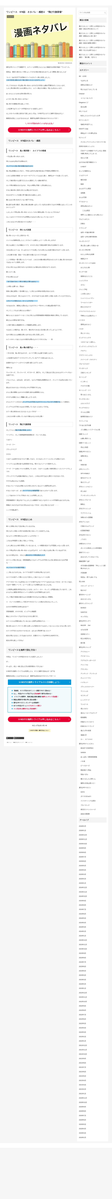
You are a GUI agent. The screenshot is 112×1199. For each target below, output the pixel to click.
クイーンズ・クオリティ (89, 359)
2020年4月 (82, 1129)
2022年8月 (82, 1010)
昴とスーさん (85, 333)
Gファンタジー (84, 120)
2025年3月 (82, 874)
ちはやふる (84, 81)
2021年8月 (82, 1063)
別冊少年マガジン (85, 452)
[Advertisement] (50, 1173)
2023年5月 (82, 971)
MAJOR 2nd (85, 625)
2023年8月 (82, 958)
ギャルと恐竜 (85, 412)
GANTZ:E (84, 612)
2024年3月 (82, 927)
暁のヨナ (84, 590)
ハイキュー (84, 682)
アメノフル (84, 665)
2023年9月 (82, 953)
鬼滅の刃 (84, 735)
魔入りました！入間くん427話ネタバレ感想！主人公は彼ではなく (92, 49)
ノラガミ (84, 539)
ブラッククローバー (87, 687)
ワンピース (10, 738)
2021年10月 (83, 1054)
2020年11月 (83, 1098)
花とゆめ (82, 581)
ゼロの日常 (84, 630)
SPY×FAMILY (85, 473)
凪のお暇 (84, 107)
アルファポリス (84, 219)
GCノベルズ (83, 111)
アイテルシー (85, 652)
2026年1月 (82, 830)
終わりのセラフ (86, 307)
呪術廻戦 (84, 717)
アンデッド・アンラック (89, 673)
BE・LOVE (82, 76)
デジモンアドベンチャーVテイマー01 (93, 142)
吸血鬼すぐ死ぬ (86, 770)
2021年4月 (82, 1080)
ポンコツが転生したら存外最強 (91, 548)
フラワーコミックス (85, 355)
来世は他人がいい (87, 206)
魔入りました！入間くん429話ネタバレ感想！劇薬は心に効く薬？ (92, 34)
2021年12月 (83, 1045)
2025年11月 (83, 839)
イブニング (82, 228)
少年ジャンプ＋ (84, 469)
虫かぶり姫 (84, 158)
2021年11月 (83, 1050)
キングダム (84, 616)
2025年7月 (82, 857)
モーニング (82, 377)
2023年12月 (83, 940)
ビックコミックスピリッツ (88, 346)
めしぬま (84, 491)
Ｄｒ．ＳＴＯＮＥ (87, 739)
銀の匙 (83, 643)
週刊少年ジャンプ (18, 738)
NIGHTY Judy (83, 129)
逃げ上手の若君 (86, 730)
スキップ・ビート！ (87, 586)
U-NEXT (83, 167)
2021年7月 (82, 1067)
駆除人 (83, 504)
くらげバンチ (83, 175)
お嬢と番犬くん (86, 438)
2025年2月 (82, 879)
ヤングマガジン (84, 408)
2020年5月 (82, 1124)
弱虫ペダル (84, 774)
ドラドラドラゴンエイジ (87, 311)
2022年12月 (83, 993)
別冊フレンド (83, 434)
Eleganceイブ (83, 102)
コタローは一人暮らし (88, 342)
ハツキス (82, 320)
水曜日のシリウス (85, 544)
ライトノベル (83, 421)
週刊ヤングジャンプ (85, 603)
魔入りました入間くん (88, 779)
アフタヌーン (83, 202)
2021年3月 (82, 1085)
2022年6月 (82, 1019)
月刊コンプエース (85, 500)
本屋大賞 (84, 465)
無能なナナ (84, 259)
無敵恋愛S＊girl (84, 561)
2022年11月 (83, 997)
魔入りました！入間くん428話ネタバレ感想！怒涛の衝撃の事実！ (92, 42)
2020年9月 (82, 1107)
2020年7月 (82, 1115)
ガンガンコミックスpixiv (87, 263)
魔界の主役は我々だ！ (88, 783)
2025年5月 (82, 865)
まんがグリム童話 (85, 188)
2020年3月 (82, 1133)
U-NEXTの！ (39, 730)
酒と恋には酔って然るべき (90, 245)
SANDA (83, 752)
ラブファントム (86, 513)
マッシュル (84, 691)
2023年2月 (82, 984)
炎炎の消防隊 (85, 814)
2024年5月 (82, 918)
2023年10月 (83, 949)
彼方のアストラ (86, 478)
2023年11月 (83, 944)
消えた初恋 (84, 447)
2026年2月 (82, 826)
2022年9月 (82, 1006)
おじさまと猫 (85, 267)
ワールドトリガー (87, 302)
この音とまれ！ (86, 294)
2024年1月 (82, 936)
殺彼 (82, 184)
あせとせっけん (86, 599)
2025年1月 (82, 883)
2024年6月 (82, 914)
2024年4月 (82, 922)
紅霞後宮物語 (85, 530)
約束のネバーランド (87, 726)
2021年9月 (82, 1058)
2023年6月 (82, 966)
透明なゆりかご (86, 324)
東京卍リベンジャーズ (88, 809)
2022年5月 (82, 1023)
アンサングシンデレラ (88, 495)
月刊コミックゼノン (85, 487)
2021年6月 (82, 1072)
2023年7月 (82, 962)
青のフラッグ (85, 482)
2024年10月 (83, 896)
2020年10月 (83, 1102)
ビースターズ (85, 766)
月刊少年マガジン (85, 535)
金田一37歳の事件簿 (87, 232)
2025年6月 (82, 861)
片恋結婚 (84, 573)
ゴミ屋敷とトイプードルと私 (90, 430)
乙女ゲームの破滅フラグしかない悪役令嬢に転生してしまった (93, 152)
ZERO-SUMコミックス (86, 146)
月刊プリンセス (84, 522)
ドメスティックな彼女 (88, 801)
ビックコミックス (85, 338)
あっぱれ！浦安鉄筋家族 (89, 757)
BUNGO (83, 608)
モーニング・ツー (85, 390)
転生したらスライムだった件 (90, 116)
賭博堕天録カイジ (87, 416)
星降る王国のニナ (87, 85)
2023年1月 (82, 988)
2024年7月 (82, 909)
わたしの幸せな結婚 (87, 254)
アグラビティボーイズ (88, 660)
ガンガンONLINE (85, 250)
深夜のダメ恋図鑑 (87, 517)
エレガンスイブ (84, 241)
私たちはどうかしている (89, 89)
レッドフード (85, 700)
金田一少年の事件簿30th (89, 237)
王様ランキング (86, 373)
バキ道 (83, 761)
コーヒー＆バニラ (87, 98)
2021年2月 (82, 1089)
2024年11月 (83, 892)
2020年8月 (82, 1111)
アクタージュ (85, 656)
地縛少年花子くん (87, 124)
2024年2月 (82, 931)
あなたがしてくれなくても (90, 557)
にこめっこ (84, 381)
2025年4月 (82, 870)
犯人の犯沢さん (86, 638)
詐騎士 (83, 224)
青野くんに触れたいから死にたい (92, 215)
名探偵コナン (85, 634)
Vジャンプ (82, 138)
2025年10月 (83, 844)
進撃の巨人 (84, 456)
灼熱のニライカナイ (87, 722)
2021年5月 (82, 1076)
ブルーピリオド (84, 364)
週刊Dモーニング (85, 595)
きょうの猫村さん (85, 171)
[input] (93, 13)
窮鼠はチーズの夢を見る (89, 133)
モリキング (84, 695)
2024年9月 (82, 901)
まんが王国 (82, 197)
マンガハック (83, 368)
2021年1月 (82, 1094)
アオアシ (84, 351)
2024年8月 (82, 905)
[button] (105, 13)
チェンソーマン (86, 678)
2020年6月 (82, 1120)
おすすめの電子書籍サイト (88, 162)
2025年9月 (82, 848)
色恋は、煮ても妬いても (89, 577)
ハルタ (81, 329)
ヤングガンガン (84, 399)
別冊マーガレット (85, 443)
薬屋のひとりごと (87, 276)
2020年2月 (82, 1137)
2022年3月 (82, 1032)
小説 (80, 460)
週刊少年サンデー (85, 621)
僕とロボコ (84, 709)
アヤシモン (84, 669)
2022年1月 (82, 1041)
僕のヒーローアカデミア (89, 713)
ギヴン (83, 285)
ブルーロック (85, 805)
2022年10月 (83, 1001)
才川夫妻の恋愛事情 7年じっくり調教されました (93, 567)
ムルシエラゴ (85, 403)
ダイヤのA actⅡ (86, 796)
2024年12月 (83, 887)
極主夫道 (84, 180)
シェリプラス (83, 281)
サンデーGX (83, 272)
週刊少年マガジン (85, 787)
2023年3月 (82, 979)
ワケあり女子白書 (85, 425)
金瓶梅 (83, 193)
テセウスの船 (85, 386)
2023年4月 (82, 975)
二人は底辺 (86, 210)
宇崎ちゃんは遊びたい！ (89, 316)
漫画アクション (84, 552)
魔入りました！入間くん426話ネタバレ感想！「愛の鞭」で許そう (92, 56)
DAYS (83, 792)
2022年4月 (82, 1028)
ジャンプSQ (83, 289)
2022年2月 (82, 1036)
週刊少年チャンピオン (86, 744)
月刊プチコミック (85, 509)
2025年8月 (82, 852)
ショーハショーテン (87, 298)
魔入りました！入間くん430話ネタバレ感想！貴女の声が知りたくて (92, 27)
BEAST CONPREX (87, 748)
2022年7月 (82, 1015)
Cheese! (82, 94)
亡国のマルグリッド (87, 526)
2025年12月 (83, 835)
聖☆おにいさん (86, 395)
